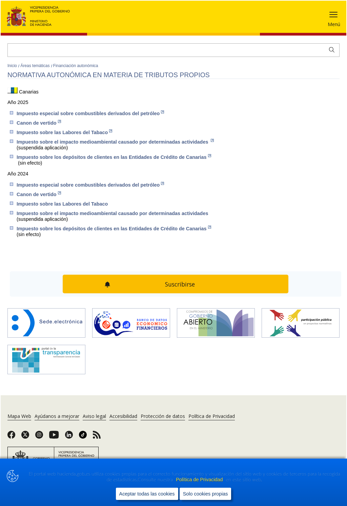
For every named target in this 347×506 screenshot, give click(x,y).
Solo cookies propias (205, 494)
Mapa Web (19, 416)
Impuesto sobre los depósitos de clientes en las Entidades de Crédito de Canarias (114, 157)
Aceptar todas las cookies (147, 494)
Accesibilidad (123, 416)
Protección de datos (163, 416)
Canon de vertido (39, 123)
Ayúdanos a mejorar (57, 416)
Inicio (12, 65)
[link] (11, 437)
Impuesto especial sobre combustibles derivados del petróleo (90, 113)
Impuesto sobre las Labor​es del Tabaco (64, 132)
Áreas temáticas (35, 65)
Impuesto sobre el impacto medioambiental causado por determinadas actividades (115, 142)
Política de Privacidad (200, 479)
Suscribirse (180, 284)
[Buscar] (173, 50)
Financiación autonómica (75, 65)
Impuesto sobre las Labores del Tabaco (62, 204)
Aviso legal (94, 416)
